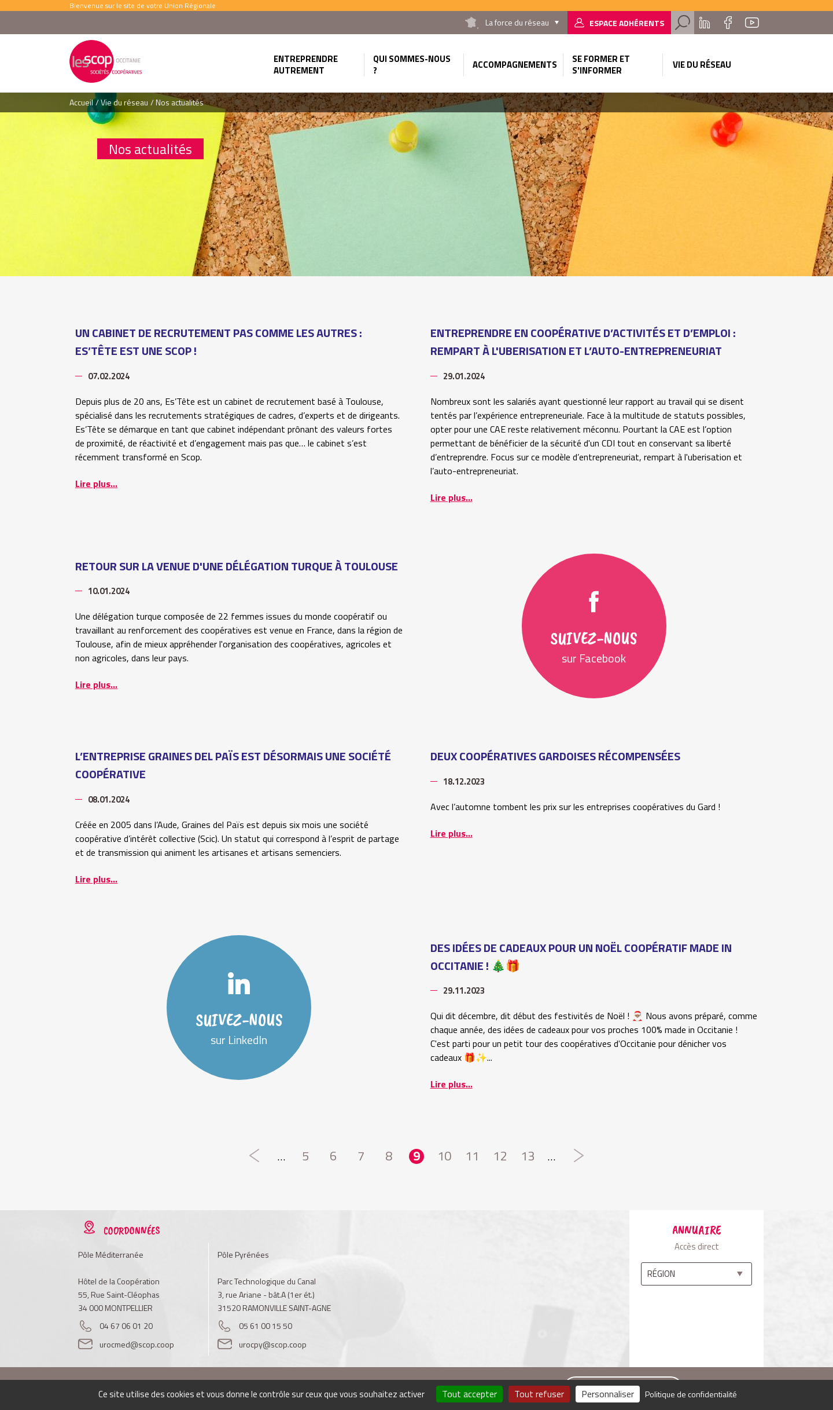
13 (527, 1156)
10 (444, 1156)
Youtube (752, 22)
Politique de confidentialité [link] (691, 1394)
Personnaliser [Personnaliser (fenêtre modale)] (607, 1394)
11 (472, 1156)
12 (499, 1156)
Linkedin (704, 22)
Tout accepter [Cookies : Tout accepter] (469, 1394)
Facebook (727, 22)
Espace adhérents (626, 23)
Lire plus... (96, 483)
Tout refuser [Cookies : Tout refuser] (539, 1394)
